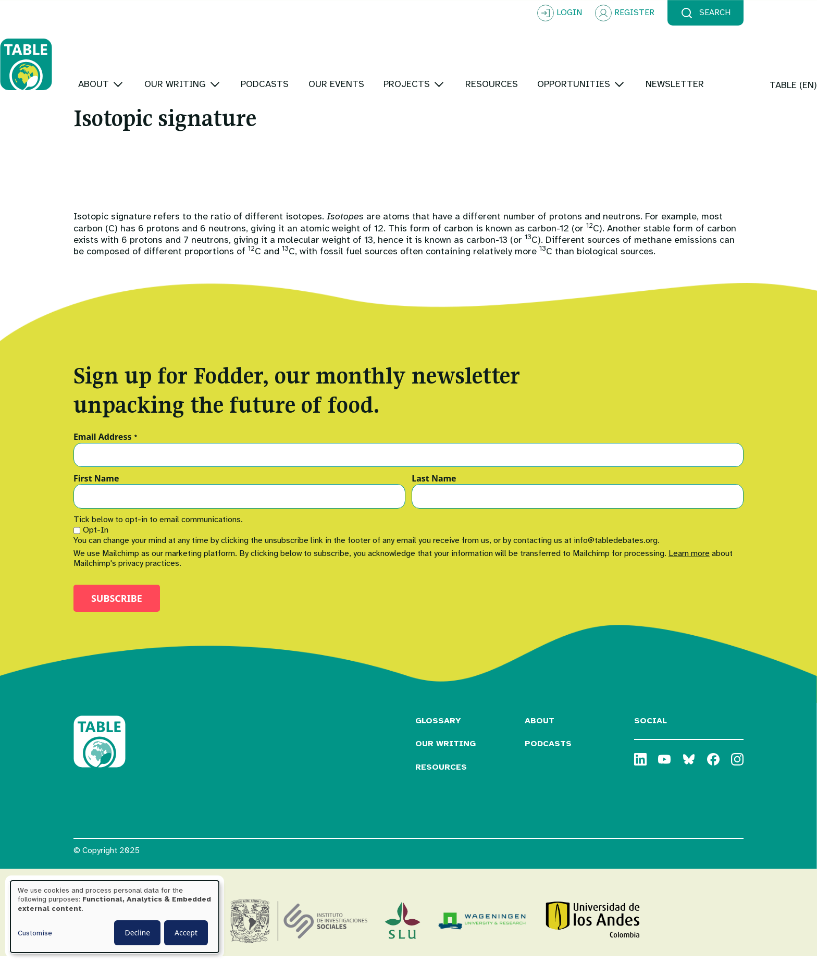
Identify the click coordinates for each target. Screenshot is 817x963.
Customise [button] (35, 933)
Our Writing (445, 750)
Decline (137, 932)
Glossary (438, 727)
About (539, 727)
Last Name (434, 485)
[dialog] (114, 917)
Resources (441, 774)
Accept (186, 932)
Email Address (105, 443)
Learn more (689, 559)
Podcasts (548, 750)
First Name (96, 485)
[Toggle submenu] (191, 51)
